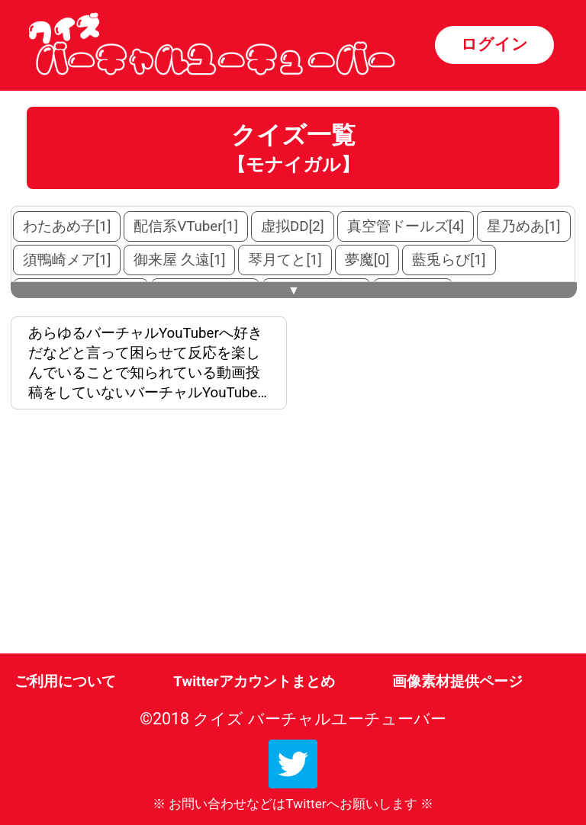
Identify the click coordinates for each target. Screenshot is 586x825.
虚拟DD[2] (292, 226)
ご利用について (65, 681)
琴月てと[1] (284, 260)
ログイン (494, 43)
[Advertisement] (152, 534)
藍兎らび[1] (448, 260)
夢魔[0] (367, 260)
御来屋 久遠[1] (179, 260)
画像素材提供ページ (457, 681)
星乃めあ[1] (523, 226)
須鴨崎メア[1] (67, 260)
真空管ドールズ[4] (405, 226)
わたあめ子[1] (67, 226)
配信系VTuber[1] (186, 226)
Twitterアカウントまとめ (253, 681)
